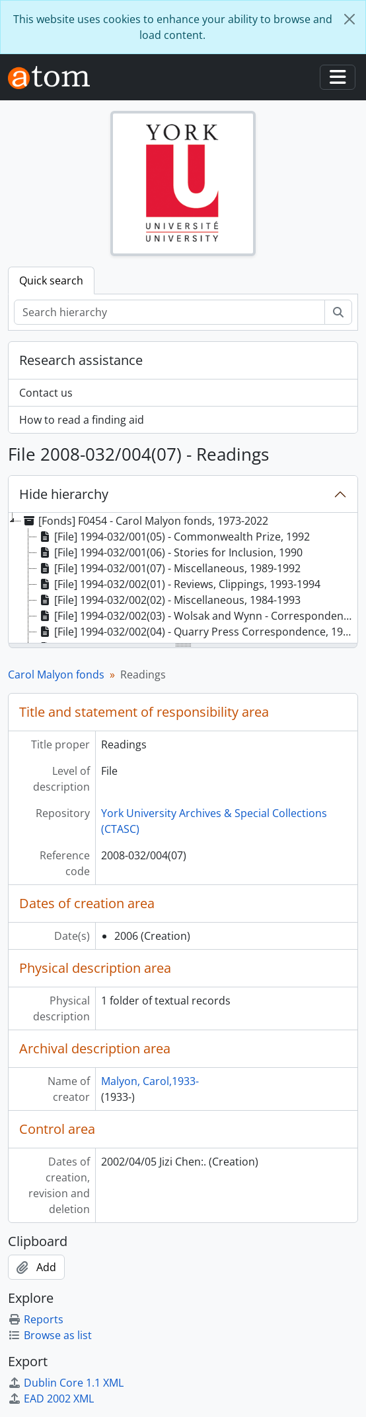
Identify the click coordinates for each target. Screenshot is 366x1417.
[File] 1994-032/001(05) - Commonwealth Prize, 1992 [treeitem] (173, 536)
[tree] (183, 579)
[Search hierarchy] (169, 312)
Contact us (46, 392)
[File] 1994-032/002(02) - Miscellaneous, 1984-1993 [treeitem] (169, 600)
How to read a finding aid (81, 419)
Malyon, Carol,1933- (150, 1081)
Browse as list (50, 1335)
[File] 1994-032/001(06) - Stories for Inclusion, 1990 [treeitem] (170, 552)
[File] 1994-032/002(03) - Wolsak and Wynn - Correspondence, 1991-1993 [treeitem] (197, 616)
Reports (35, 1319)
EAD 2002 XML (51, 1398)
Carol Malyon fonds (56, 674)
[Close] (349, 19)
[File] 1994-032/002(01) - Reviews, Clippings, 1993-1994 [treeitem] (178, 584)
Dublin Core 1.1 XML (66, 1382)
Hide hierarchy (63, 494)
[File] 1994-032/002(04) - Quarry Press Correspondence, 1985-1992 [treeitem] (197, 632)
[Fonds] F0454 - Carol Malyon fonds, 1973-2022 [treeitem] (144, 521)
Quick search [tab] (51, 280)
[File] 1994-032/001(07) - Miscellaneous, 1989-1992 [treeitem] (169, 568)
